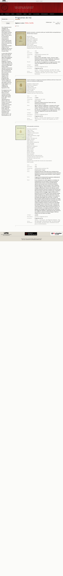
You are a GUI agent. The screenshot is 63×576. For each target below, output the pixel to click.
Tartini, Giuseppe (31, 37)
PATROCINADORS (44, 14)
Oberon (36, 220)
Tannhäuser (42, 220)
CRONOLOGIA (18, 14)
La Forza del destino (41, 224)
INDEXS (25, 14)
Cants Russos (38, 119)
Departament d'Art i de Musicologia (27, 238)
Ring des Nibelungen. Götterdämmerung (47, 220)
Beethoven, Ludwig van (32, 40)
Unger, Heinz (30, 130)
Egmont (36, 117)
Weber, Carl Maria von (32, 138)
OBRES (30, 14)
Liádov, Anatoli (30, 86)
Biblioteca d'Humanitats (38, 238)
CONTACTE (52, 14)
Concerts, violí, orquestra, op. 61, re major (49, 117)
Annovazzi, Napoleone (32, 43)
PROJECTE (7, 14)
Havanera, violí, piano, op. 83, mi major (44, 72)
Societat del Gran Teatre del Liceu (34, 47)
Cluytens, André (30, 131)
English (41, 1)
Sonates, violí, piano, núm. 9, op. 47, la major (50, 71)
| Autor (58, 22)
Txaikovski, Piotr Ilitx (31, 87)
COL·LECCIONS (36, 14)
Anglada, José (30, 134)
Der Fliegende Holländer (51, 220)
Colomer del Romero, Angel (33, 135)
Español (37, 1)
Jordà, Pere (29, 137)
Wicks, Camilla (30, 44)
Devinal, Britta (30, 151)
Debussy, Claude (31, 147)
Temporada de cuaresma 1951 (42, 54)
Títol (54, 22)
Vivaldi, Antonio (30, 144)
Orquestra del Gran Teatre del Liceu (35, 48)
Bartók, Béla (29, 36)
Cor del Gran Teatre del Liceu (33, 158)
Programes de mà (43, 66)
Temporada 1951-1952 (40, 99)
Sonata (36, 70)
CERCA (12, 14)
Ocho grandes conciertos (33, 126)
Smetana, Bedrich (31, 89)
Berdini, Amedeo (31, 152)
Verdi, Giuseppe (30, 143)
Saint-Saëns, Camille (31, 41)
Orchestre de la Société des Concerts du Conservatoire (39, 160)
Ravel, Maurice (30, 141)
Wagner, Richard (30, 139)
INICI (2, 14)
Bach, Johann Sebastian (32, 39)
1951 (36, 51)
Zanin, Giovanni (30, 154)
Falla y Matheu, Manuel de (33, 142)
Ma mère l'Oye (45, 222)
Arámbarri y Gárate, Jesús (33, 83)
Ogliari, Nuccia (30, 150)
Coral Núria (29, 159)
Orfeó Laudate (30, 162)
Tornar (17, 26)
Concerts (37, 66)
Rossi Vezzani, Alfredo (32, 45)
